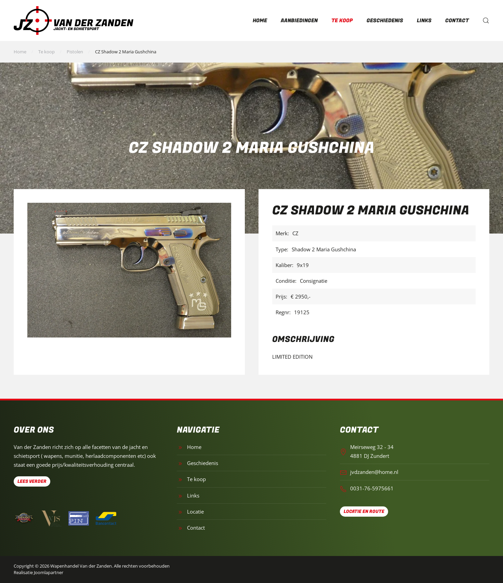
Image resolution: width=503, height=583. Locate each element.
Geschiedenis (385, 20)
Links (424, 20)
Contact (457, 20)
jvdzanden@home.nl (374, 471)
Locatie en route (364, 511)
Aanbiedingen (299, 20)
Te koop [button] (342, 20)
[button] (485, 20)
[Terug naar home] (73, 20)
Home (260, 20)
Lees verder (32, 481)
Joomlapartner (48, 572)
